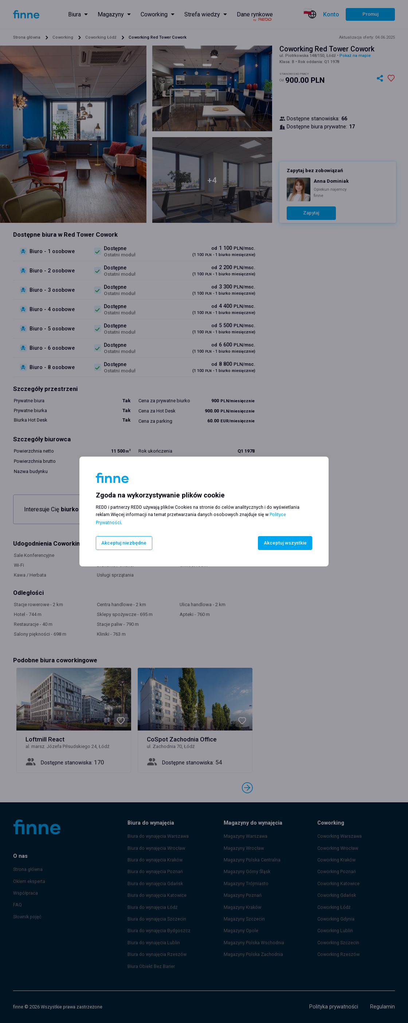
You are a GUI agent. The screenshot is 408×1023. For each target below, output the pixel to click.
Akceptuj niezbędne (123, 543)
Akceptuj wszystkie (285, 543)
